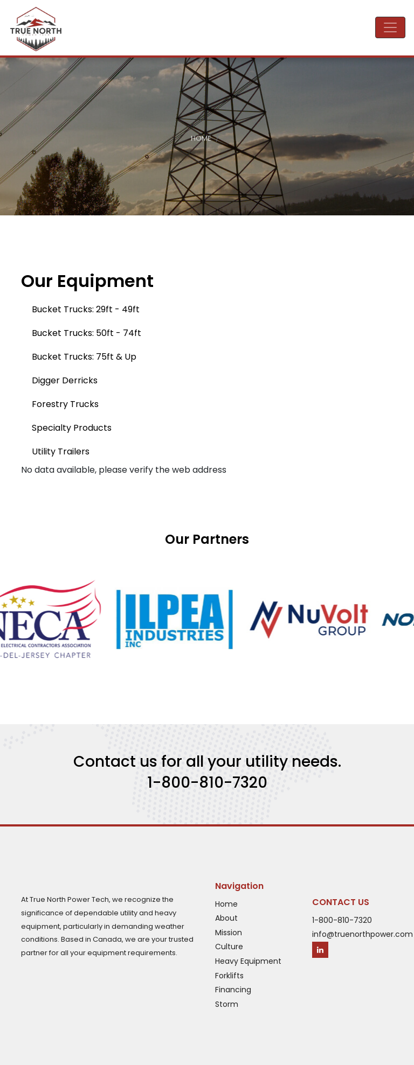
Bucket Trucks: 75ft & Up (84, 357)
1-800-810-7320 (207, 782)
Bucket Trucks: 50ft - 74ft (86, 333)
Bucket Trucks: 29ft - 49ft (86, 309)
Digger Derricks (65, 380)
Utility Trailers (60, 451)
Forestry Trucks (65, 404)
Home (201, 140)
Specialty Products (72, 428)
